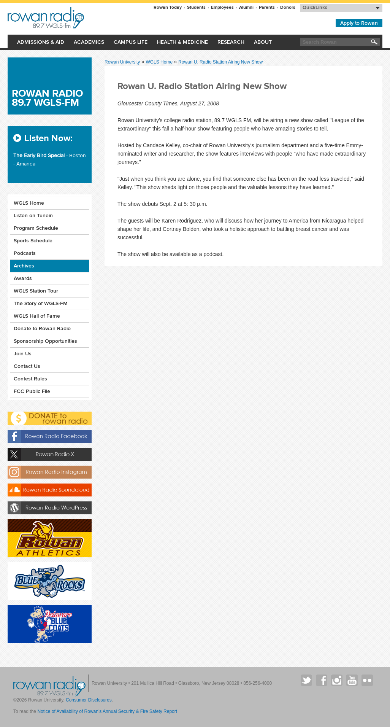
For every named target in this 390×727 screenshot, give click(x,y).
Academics (89, 42)
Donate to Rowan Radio (42, 328)
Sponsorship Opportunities (45, 341)
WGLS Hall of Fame (37, 316)
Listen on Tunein (33, 215)
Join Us (23, 353)
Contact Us (27, 366)
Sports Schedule (33, 240)
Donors (287, 7)
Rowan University (82, 18)
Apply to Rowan (359, 23)
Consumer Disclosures (89, 700)
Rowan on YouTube (352, 680)
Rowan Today (168, 7)
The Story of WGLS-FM (41, 303)
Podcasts (25, 253)
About (263, 42)
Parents (267, 7)
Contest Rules (30, 378)
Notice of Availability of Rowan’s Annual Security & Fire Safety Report (107, 711)
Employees (222, 7)
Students (196, 7)
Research (230, 42)
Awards (23, 278)
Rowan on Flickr (367, 680)
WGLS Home (160, 62)
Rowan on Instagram (336, 680)
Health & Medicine (182, 42)
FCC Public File (32, 391)
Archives (24, 265)
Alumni (246, 7)
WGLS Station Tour (36, 291)
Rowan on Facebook (321, 680)
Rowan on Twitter (306, 680)
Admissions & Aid (40, 42)
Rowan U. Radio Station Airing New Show (220, 62)
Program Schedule (36, 228)
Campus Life (130, 42)
